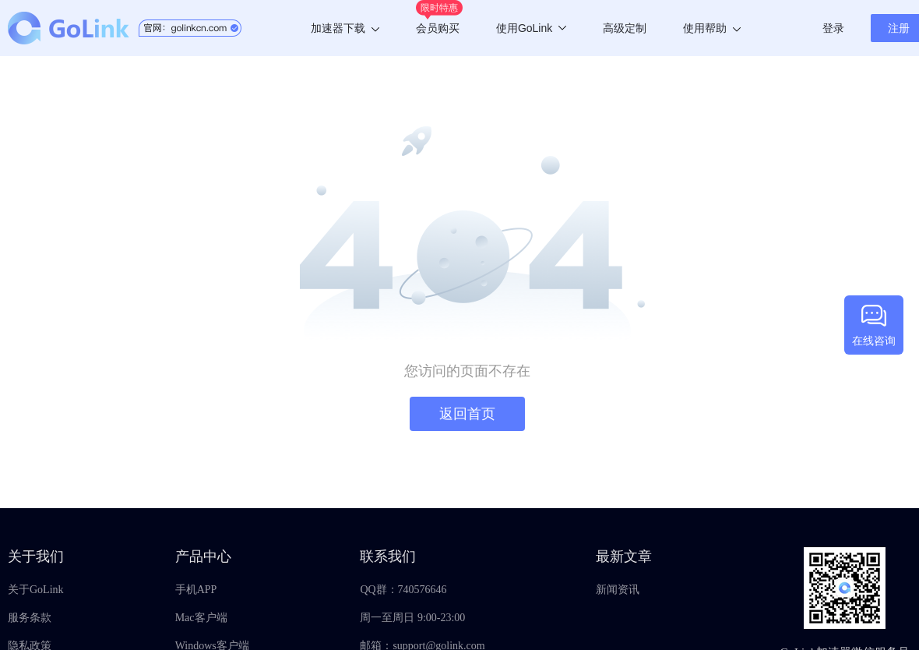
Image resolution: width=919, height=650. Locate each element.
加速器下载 (345, 28)
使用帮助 (712, 28)
